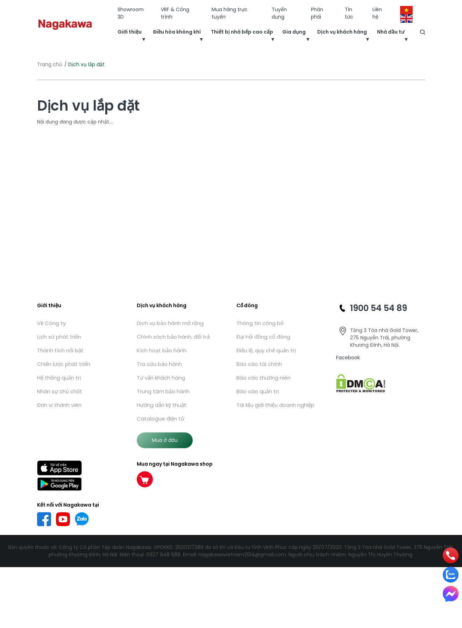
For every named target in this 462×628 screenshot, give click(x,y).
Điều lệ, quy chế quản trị (266, 350)
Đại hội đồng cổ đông (263, 336)
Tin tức (349, 13)
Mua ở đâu (165, 440)
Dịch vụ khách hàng (342, 31)
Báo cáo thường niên (263, 377)
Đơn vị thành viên (59, 405)
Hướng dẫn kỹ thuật (161, 405)
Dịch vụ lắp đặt (88, 105)
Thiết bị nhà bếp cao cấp (242, 31)
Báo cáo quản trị (257, 391)
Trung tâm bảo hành (163, 391)
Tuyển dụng (279, 13)
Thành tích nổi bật (60, 350)
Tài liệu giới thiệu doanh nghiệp (275, 405)
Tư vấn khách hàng (161, 377)
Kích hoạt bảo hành (161, 350)
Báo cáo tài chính (259, 364)
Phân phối (317, 13)
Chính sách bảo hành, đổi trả (173, 336)
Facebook (348, 357)
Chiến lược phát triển (63, 364)
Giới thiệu (130, 31)
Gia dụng (294, 31)
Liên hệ (377, 13)
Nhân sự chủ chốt (59, 391)
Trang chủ (49, 64)
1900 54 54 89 (378, 308)
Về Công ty (51, 323)
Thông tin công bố (260, 323)
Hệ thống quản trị (59, 377)
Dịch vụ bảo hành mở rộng (170, 323)
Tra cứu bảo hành (159, 364)
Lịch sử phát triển (59, 336)
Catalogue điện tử (160, 418)
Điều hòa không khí (177, 31)
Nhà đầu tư (390, 31)
